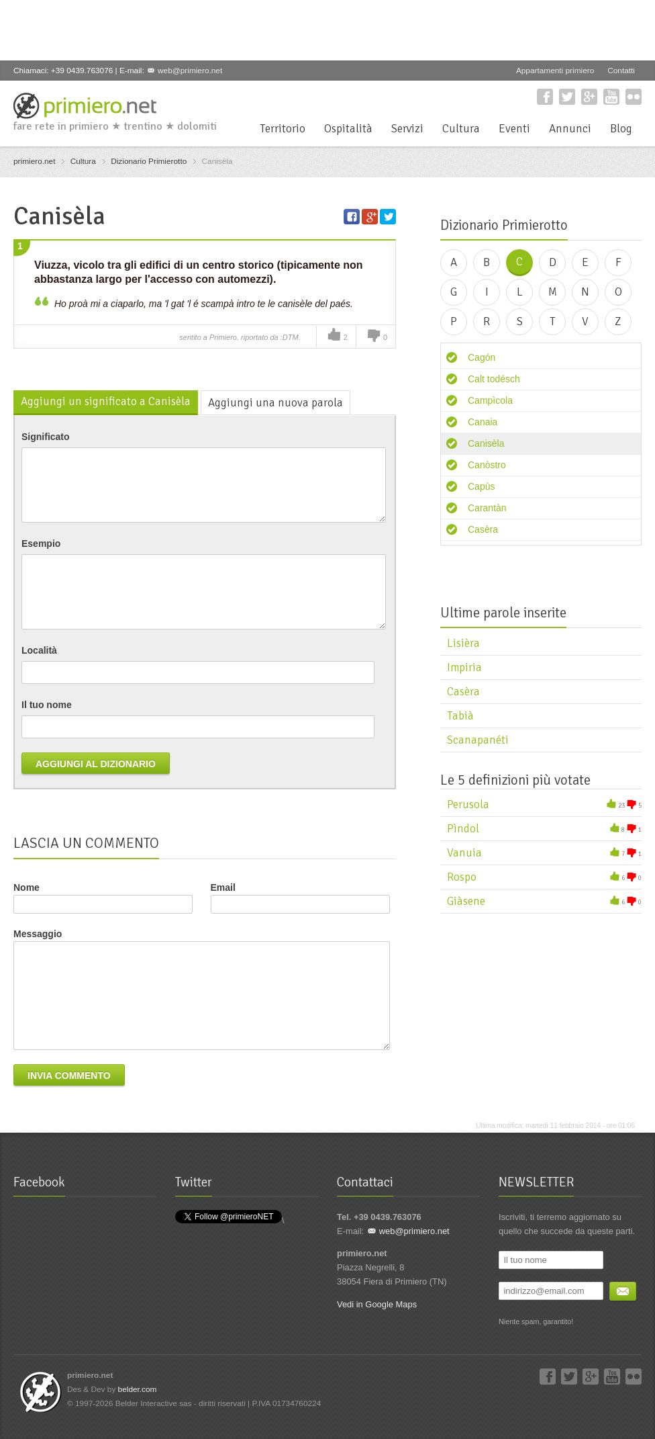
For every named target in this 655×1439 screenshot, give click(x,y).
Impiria (464, 667)
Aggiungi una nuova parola (275, 403)
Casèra (483, 529)
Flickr (633, 97)
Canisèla (486, 443)
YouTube (611, 97)
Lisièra (463, 643)
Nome (26, 887)
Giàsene (466, 901)
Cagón (481, 357)
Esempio (40, 543)
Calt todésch (494, 379)
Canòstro (487, 465)
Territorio (282, 129)
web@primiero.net (190, 70)
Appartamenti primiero (555, 70)
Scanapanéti (478, 740)
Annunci (570, 129)
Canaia (482, 422)
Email (300, 898)
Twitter (567, 97)
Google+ (589, 97)
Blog (621, 129)
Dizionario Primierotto (149, 161)
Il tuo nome (46, 704)
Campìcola (490, 400)
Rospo (461, 877)
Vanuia (464, 853)
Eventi (514, 129)
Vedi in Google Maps (377, 1304)
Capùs (481, 486)
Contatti (621, 70)
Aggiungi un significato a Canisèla (106, 401)
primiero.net (34, 161)
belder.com (137, 1389)
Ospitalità (348, 129)
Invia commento (69, 1075)
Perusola (468, 804)
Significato (45, 436)
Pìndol (463, 829)
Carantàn (487, 508)
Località (39, 650)
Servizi (407, 129)
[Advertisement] (257, 30)
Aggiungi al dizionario (96, 763)
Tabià (460, 716)
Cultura (461, 129)
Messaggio (37, 933)
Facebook (545, 97)
